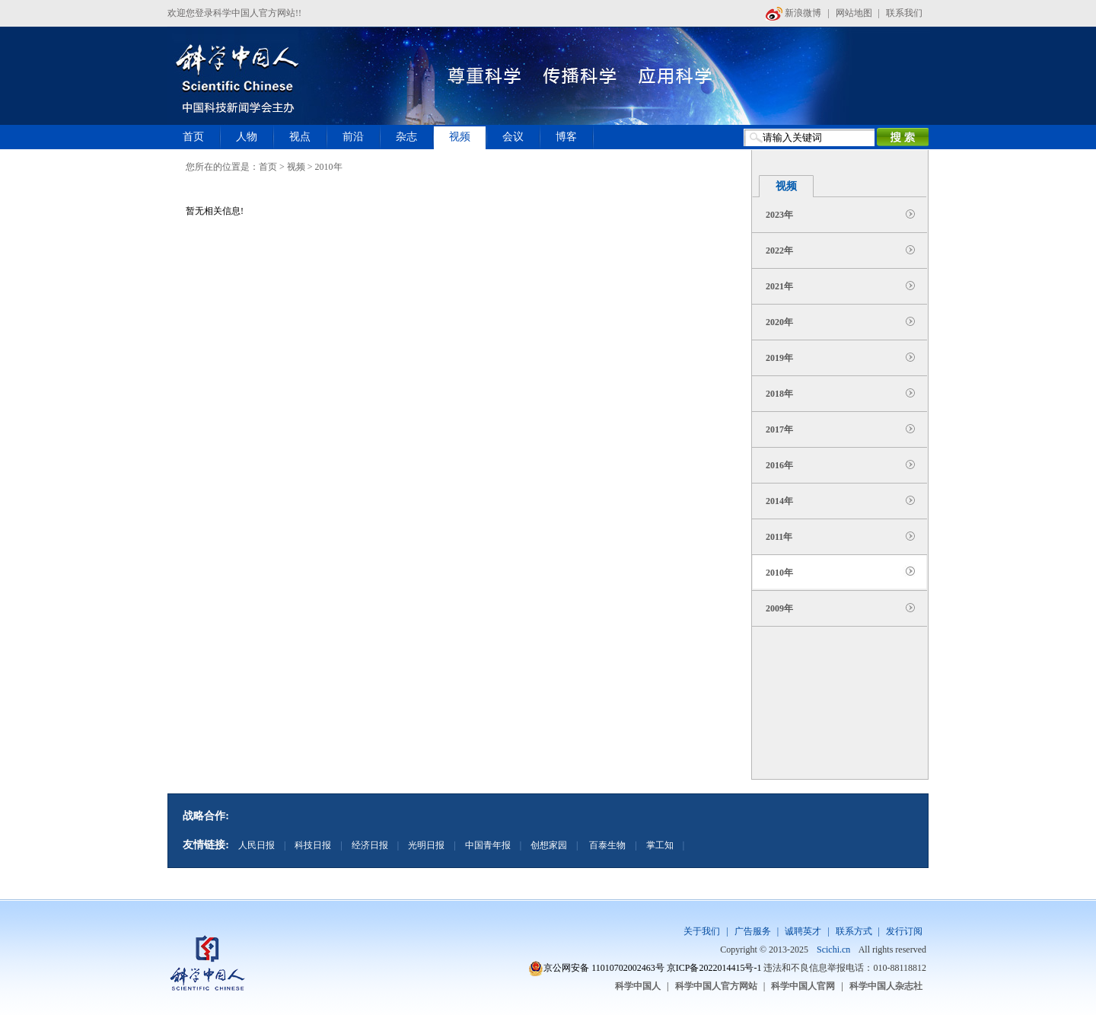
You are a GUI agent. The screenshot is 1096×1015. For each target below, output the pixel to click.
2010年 (779, 572)
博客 (566, 136)
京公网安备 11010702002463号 (603, 967)
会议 (513, 136)
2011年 (779, 536)
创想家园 (548, 845)
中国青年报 (488, 845)
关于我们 (701, 931)
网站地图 (854, 13)
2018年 (779, 393)
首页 (193, 136)
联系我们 (904, 13)
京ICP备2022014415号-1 (714, 967)
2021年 (779, 286)
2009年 (779, 608)
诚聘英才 (803, 931)
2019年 (779, 358)
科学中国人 (638, 986)
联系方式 (854, 931)
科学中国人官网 (803, 986)
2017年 (779, 429)
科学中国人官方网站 (716, 986)
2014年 (779, 501)
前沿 (353, 136)
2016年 (779, 465)
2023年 (779, 214)
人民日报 (256, 845)
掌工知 (660, 845)
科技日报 (313, 845)
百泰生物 (606, 845)
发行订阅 (904, 931)
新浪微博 (793, 13)
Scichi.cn (833, 949)
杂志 (406, 136)
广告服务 (752, 931)
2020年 (779, 322)
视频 (459, 136)
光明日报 (426, 845)
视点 (300, 136)
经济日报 (370, 845)
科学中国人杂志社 (885, 986)
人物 (246, 136)
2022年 (779, 250)
